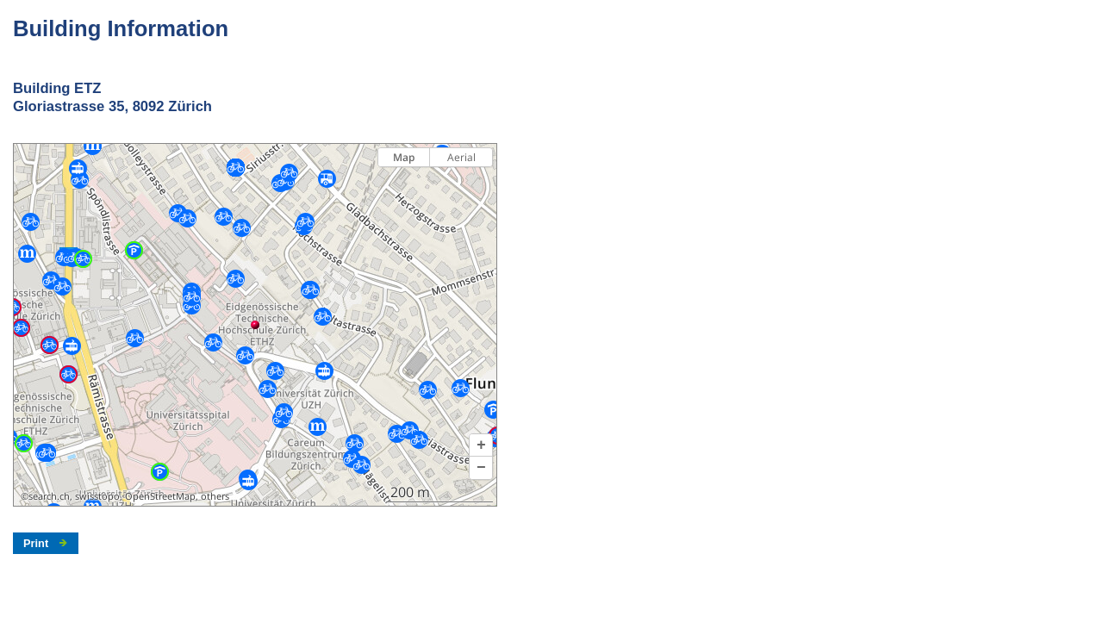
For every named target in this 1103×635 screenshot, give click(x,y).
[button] (481, 445)
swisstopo (97, 496)
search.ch (49, 496)
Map (403, 157)
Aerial (461, 157)
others (215, 496)
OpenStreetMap (160, 496)
